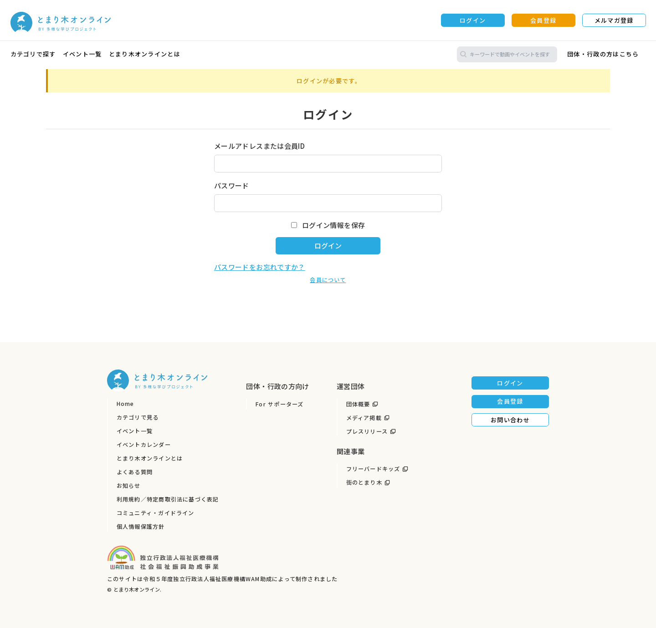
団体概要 (358, 404)
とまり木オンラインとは (144, 54)
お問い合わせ (510, 419)
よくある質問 (135, 472)
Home (125, 404)
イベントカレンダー (144, 445)
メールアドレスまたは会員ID (259, 146)
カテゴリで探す (33, 54)
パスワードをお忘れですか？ (259, 267)
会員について (328, 280)
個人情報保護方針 (141, 526)
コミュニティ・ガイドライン (156, 513)
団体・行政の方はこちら (603, 54)
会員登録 (543, 20)
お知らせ (129, 485)
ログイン (473, 20)
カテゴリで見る (138, 417)
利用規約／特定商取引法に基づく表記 (168, 499)
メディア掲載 (364, 418)
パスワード (231, 185)
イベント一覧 (82, 54)
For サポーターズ (279, 404)
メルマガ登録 (614, 20)
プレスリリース (367, 431)
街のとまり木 (364, 482)
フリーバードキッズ (373, 469)
